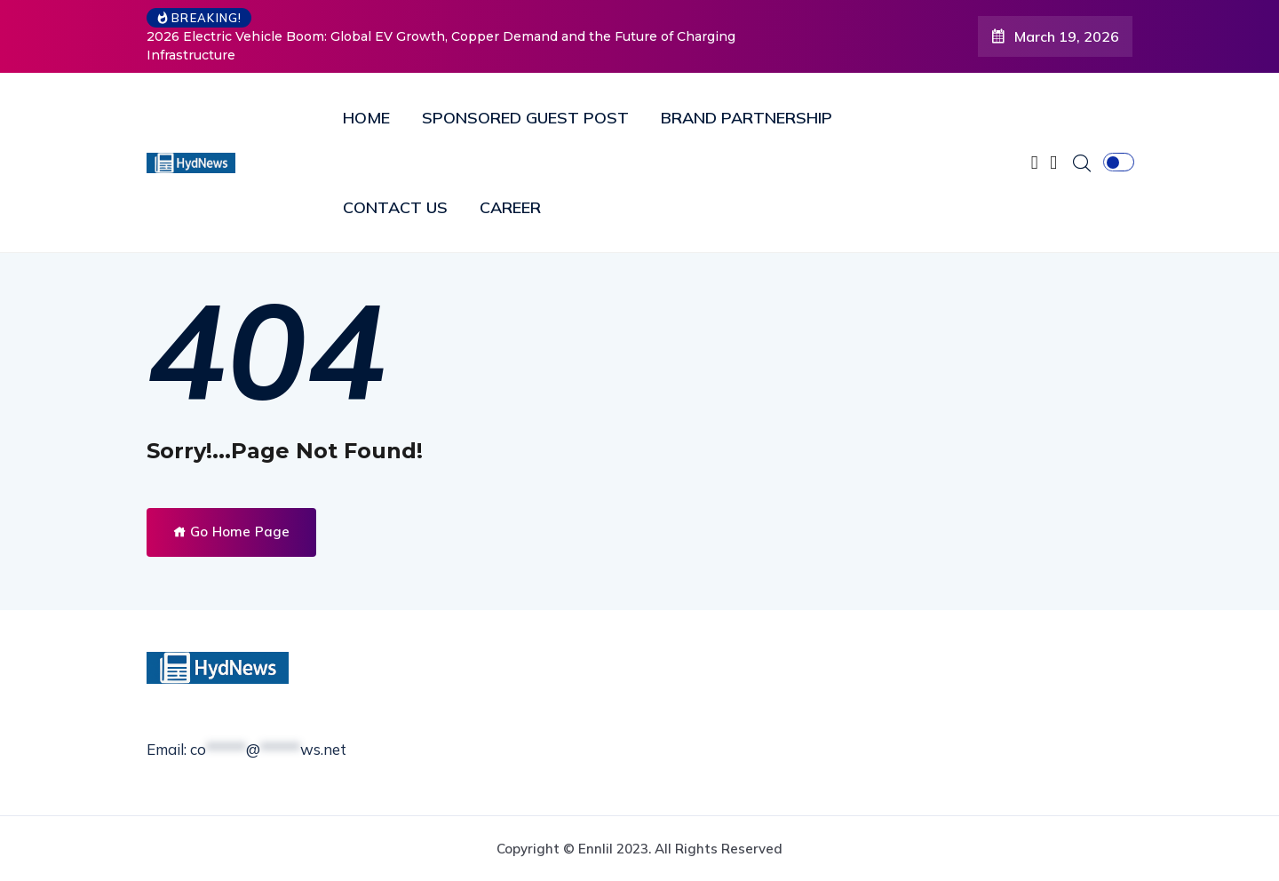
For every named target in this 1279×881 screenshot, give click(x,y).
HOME (366, 117)
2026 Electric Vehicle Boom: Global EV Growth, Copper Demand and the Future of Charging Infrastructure (441, 45)
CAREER (510, 207)
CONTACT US (395, 207)
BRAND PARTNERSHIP (746, 117)
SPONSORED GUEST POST (525, 117)
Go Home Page (231, 531)
